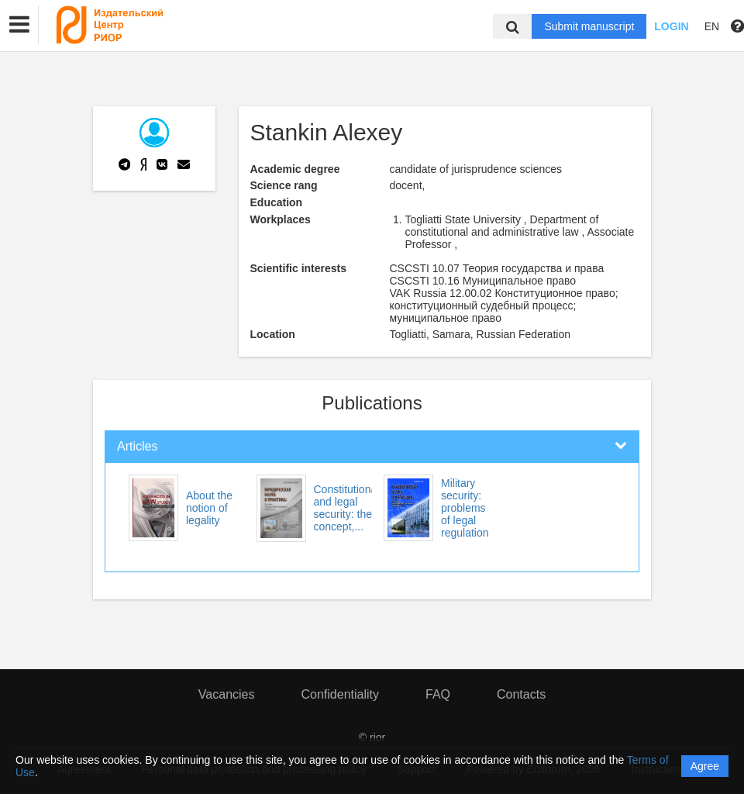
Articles (137, 446)
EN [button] (711, 26)
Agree (705, 766)
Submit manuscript (589, 26)
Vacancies (226, 694)
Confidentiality (340, 694)
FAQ (437, 694)
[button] (19, 24)
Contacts (521, 694)
